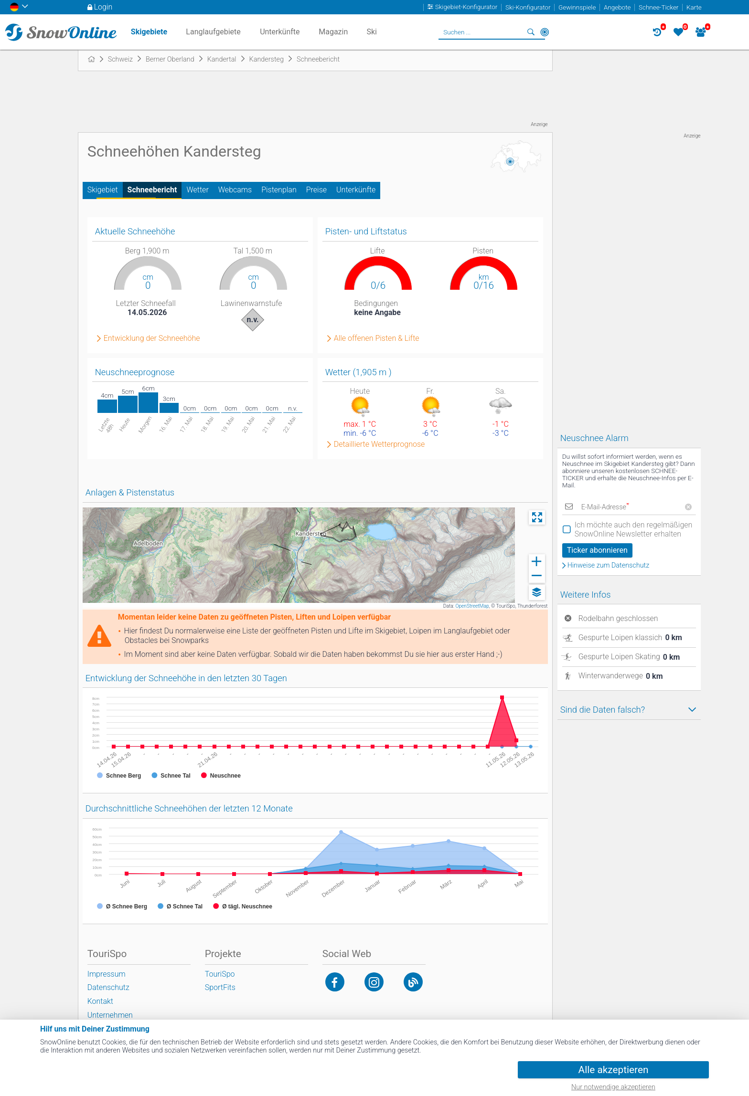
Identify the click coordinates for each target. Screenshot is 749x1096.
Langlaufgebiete (213, 31)
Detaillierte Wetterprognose (379, 444)
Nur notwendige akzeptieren (613, 1087)
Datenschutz (108, 987)
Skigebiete (149, 31)
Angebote (617, 7)
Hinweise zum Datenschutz (608, 565)
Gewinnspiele (577, 7)
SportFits (220, 987)
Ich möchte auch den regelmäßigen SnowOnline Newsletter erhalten (634, 529)
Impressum (106, 974)
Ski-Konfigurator (527, 7)
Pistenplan (279, 189)
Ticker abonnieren (597, 550)
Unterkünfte (355, 189)
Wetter (197, 189)
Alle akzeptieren (613, 1069)
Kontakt (100, 1001)
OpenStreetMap (472, 606)
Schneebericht (152, 189)
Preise (316, 189)
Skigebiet (102, 189)
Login (103, 6)
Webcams (235, 189)
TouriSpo (220, 974)
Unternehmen (110, 1015)
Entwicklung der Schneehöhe (152, 338)
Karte (694, 7)
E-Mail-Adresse (605, 507)
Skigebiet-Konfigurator (466, 7)
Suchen (531, 32)
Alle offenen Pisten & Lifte (376, 338)
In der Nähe (544, 32)
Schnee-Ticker (658, 7)
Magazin (333, 31)
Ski (371, 31)
